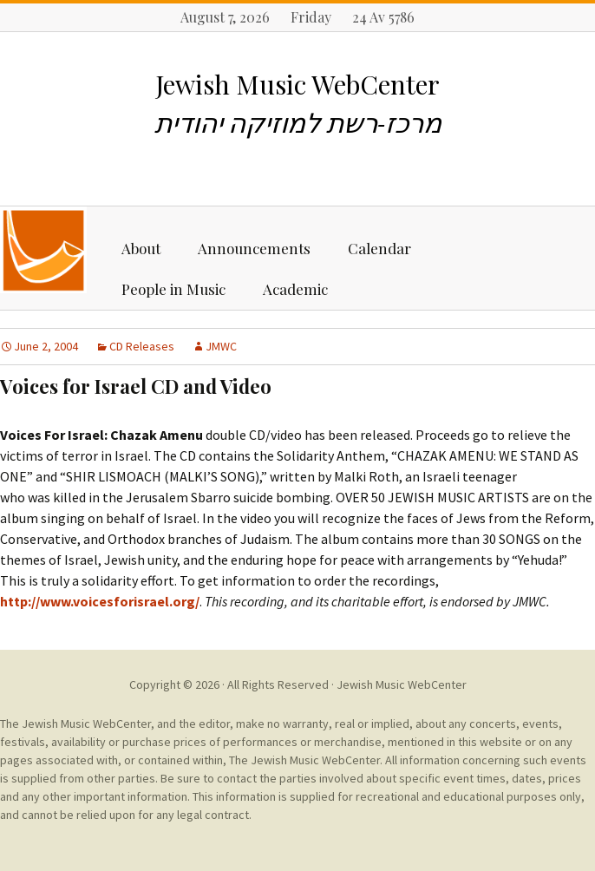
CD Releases (141, 346)
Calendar (379, 248)
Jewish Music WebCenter (402, 684)
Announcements (254, 248)
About (140, 248)
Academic (295, 288)
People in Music (173, 288)
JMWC (221, 346)
